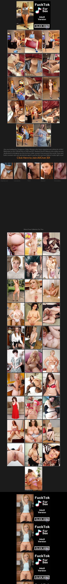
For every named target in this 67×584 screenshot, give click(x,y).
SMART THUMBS (37, 452)
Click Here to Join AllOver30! (33, 157)
